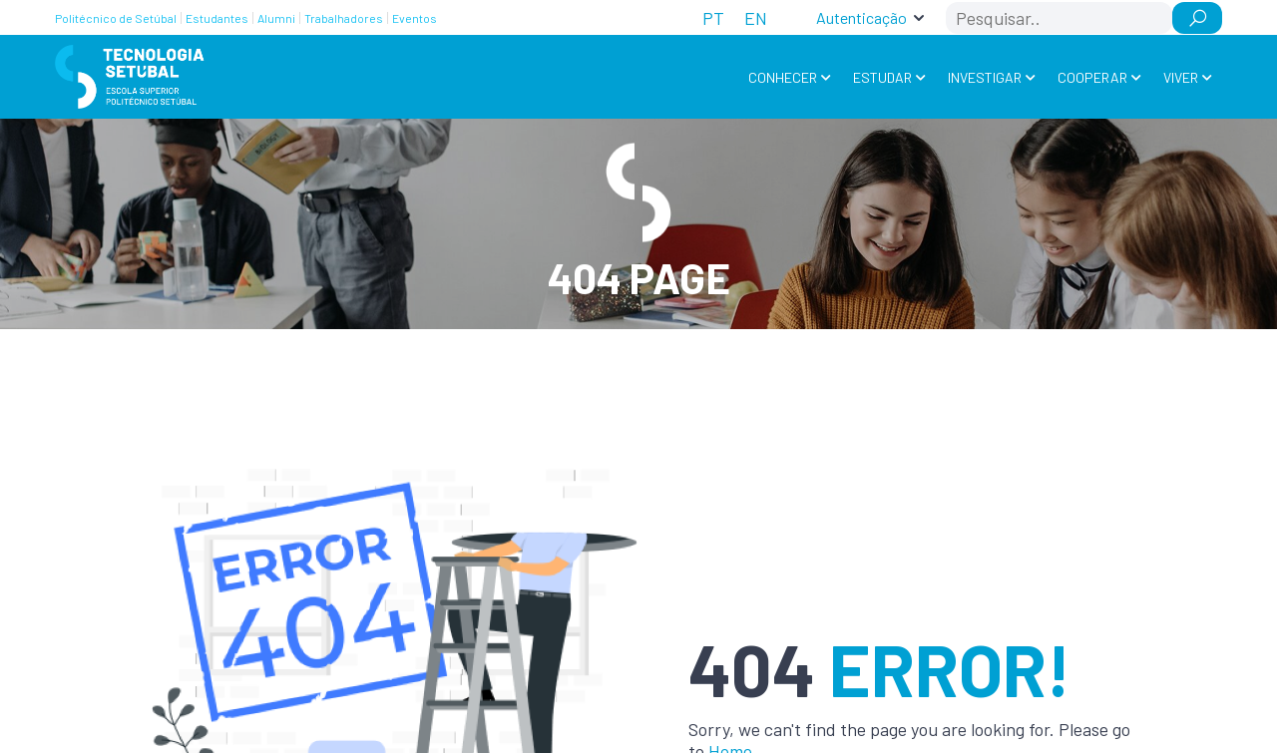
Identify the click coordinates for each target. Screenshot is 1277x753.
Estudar (882, 77)
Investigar (985, 77)
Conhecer (782, 77)
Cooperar (1092, 77)
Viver (1180, 77)
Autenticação (861, 17)
